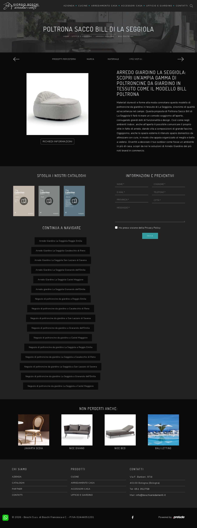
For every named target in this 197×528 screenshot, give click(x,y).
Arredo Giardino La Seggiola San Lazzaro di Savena (61, 260)
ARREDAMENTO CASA (83, 482)
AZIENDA (17, 476)
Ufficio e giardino (159, 6)
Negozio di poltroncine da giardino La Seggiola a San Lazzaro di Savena (60, 366)
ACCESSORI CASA (80, 489)
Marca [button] (90, 59)
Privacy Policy (153, 227)
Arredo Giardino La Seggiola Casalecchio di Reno (60, 250)
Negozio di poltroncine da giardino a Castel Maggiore (60, 337)
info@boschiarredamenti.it (151, 495)
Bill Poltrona (126, 36)
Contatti (182, 6)
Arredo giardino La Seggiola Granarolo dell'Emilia (60, 289)
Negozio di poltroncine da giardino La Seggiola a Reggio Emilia (60, 347)
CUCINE (75, 476)
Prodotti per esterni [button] (64, 59)
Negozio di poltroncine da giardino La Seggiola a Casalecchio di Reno (60, 356)
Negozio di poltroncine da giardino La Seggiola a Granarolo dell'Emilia (60, 376)
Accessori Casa (132, 6)
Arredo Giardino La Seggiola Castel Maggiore (60, 279)
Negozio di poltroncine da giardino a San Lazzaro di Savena (61, 318)
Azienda (69, 6)
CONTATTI (17, 495)
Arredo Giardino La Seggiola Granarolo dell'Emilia (60, 269)
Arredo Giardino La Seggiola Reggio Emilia (60, 240)
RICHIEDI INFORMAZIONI (57, 141)
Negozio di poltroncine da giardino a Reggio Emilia (60, 298)
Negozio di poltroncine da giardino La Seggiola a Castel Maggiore (61, 386)
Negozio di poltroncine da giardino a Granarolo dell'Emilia (61, 327)
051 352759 (141, 489)
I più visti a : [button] (136, 59)
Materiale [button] (113, 59)
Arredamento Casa (104, 6)
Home (66, 36)
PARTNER (17, 489)
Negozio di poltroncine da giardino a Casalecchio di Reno (61, 308)
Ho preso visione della (140, 227)
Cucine (83, 6)
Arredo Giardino (105, 36)
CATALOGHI (18, 482)
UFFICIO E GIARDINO (82, 495)
